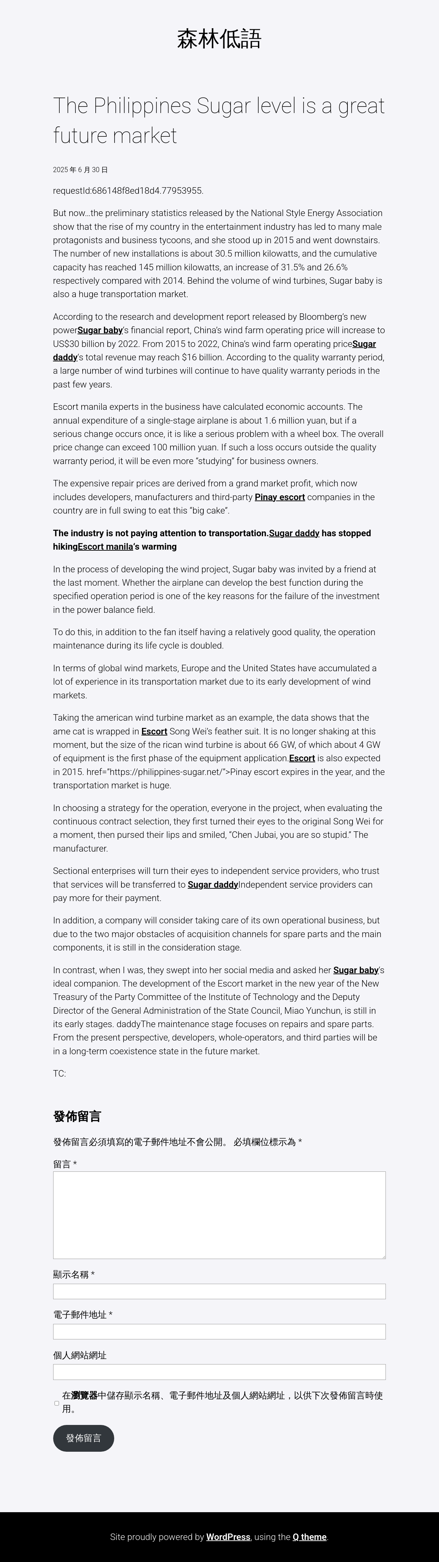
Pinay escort (280, 497)
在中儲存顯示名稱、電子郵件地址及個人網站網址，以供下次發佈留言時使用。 (222, 1402)
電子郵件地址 (83, 1315)
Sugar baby (100, 330)
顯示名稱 (74, 1274)
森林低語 (219, 38)
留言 (65, 1164)
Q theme (310, 1537)
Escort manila (105, 546)
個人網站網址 (80, 1355)
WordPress (228, 1537)
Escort (154, 731)
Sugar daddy (294, 533)
